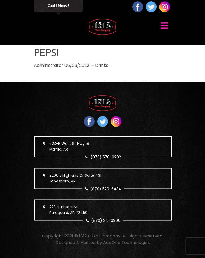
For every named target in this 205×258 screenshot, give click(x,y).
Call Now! (58, 6)
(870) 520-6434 (105, 188)
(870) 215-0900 (105, 220)
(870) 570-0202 (106, 157)
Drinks (101, 65)
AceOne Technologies (126, 242)
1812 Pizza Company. (100, 236)
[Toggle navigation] (164, 25)
